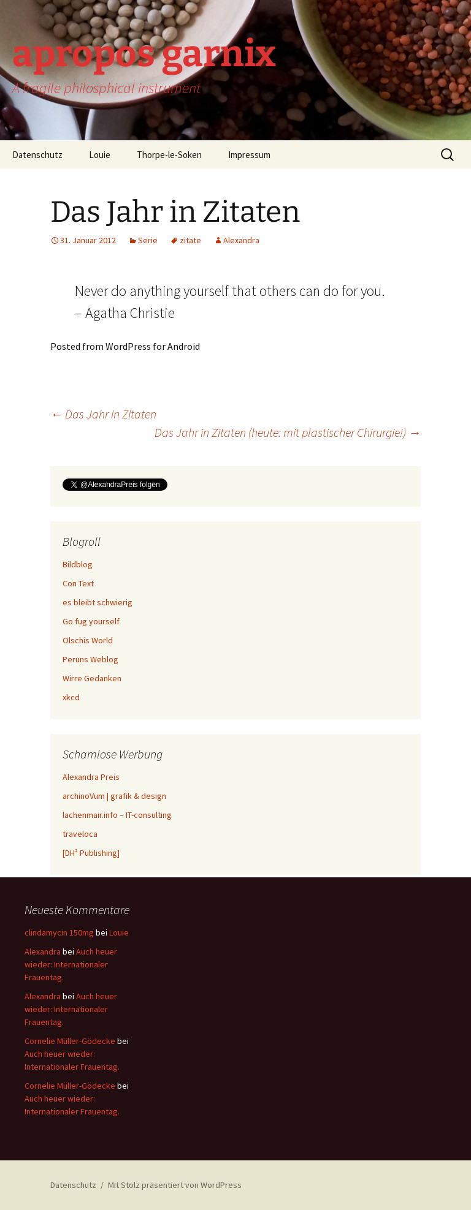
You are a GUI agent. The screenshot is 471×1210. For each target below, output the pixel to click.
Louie (99, 155)
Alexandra (241, 240)
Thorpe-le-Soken (169, 155)
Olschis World (88, 640)
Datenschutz (37, 155)
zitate (190, 240)
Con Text (78, 583)
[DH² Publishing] (91, 852)
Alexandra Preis (91, 776)
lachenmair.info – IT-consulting (117, 814)
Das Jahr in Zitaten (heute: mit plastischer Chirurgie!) (288, 432)
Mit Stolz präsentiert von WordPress (175, 1184)
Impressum (249, 155)
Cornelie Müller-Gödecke (70, 1040)
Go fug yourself (91, 621)
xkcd (71, 697)
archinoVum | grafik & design (114, 795)
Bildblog (78, 564)
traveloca (80, 833)
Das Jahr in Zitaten (103, 414)
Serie (148, 240)
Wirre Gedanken (92, 678)
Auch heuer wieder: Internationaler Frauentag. (71, 964)
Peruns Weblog (90, 659)
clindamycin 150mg (59, 932)
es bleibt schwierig (97, 602)
